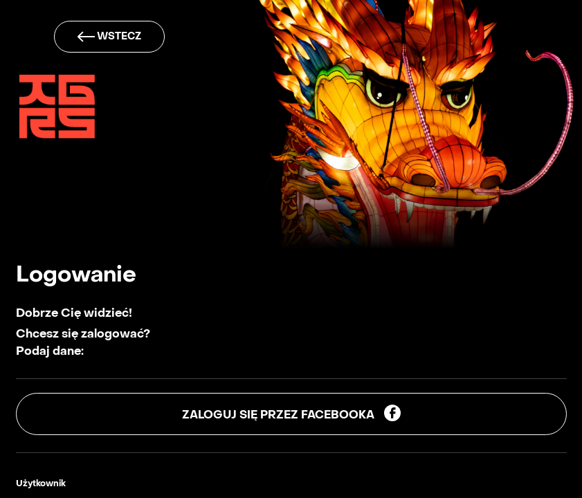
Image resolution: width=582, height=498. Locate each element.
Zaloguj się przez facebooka (291, 413)
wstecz (109, 36)
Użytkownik (41, 484)
